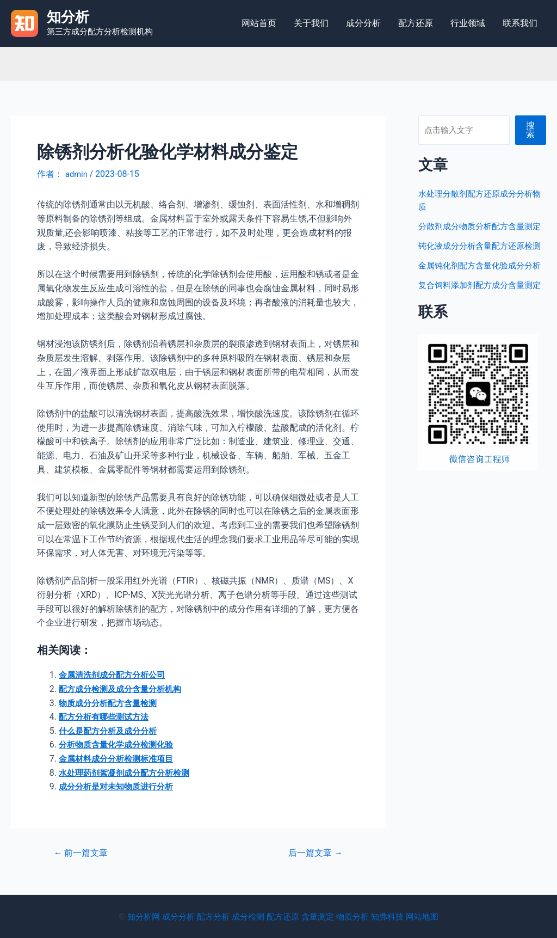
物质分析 (356, 916)
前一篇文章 (84, 852)
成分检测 (245, 916)
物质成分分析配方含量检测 (111, 702)
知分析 (68, 17)
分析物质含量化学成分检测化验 (120, 744)
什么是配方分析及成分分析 (111, 731)
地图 (439, 916)
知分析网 (134, 916)
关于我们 (311, 23)
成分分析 (363, 23)
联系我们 (520, 23)
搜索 (531, 129)
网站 (422, 916)
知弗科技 (393, 916)
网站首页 (259, 23)
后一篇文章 (313, 852)
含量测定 (319, 916)
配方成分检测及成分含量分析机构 (124, 689)
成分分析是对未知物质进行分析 (120, 786)
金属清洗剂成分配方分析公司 (115, 675)
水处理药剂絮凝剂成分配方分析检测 (128, 772)
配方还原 (415, 23)
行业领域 (467, 23)
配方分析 (208, 916)
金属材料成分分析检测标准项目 (120, 758)
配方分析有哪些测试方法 (106, 717)
